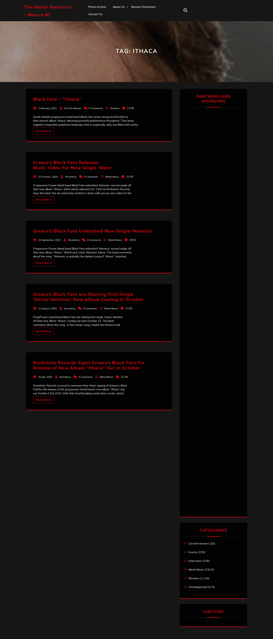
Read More (44, 131)
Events (192, 552)
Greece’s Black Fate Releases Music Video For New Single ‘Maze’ (72, 165)
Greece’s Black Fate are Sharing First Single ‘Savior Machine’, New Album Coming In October (88, 296)
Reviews (115, 108)
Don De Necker (72, 108)
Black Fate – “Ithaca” (57, 99)
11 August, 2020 (47, 308)
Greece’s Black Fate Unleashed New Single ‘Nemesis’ (93, 231)
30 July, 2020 (45, 376)
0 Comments (96, 108)
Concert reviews (198, 543)
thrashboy (71, 176)
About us (119, 7)
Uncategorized (197, 587)
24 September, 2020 (49, 240)
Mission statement (143, 7)
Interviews (195, 561)
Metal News (112, 176)
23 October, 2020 (48, 176)
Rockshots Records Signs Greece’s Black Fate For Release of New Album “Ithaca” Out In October (89, 365)
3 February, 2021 (47, 108)
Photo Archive (97, 7)
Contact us (95, 14)
